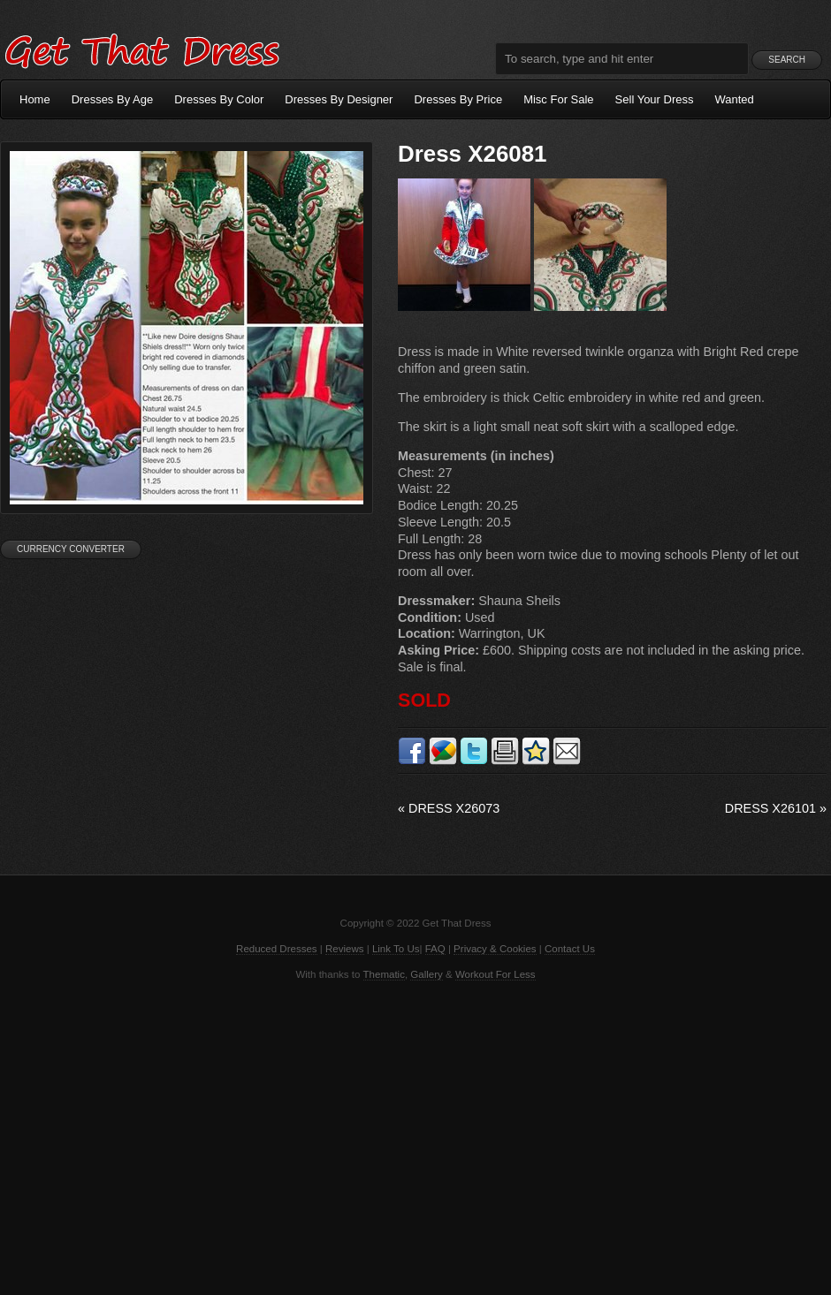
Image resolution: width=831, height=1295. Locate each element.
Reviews (344, 948)
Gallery (426, 974)
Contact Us (570, 948)
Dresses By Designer (339, 99)
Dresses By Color (218, 99)
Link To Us (396, 948)
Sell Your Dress (654, 99)
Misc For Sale (558, 99)
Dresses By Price (458, 99)
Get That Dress (141, 49)
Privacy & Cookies (495, 948)
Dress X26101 (776, 808)
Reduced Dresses (276, 948)
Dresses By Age (113, 99)
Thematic (384, 974)
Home (34, 99)
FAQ (435, 948)
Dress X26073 (448, 808)
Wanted (734, 99)
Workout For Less (495, 974)
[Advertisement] (415, 1136)
